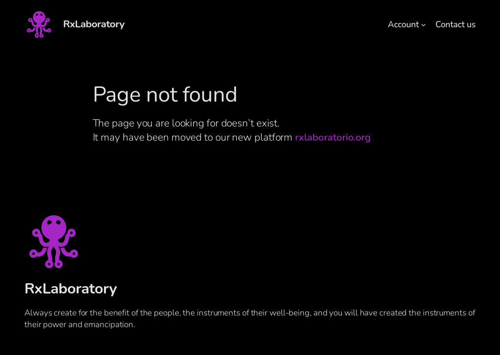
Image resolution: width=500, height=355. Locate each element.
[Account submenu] (423, 24)
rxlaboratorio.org (333, 137)
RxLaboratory (94, 24)
